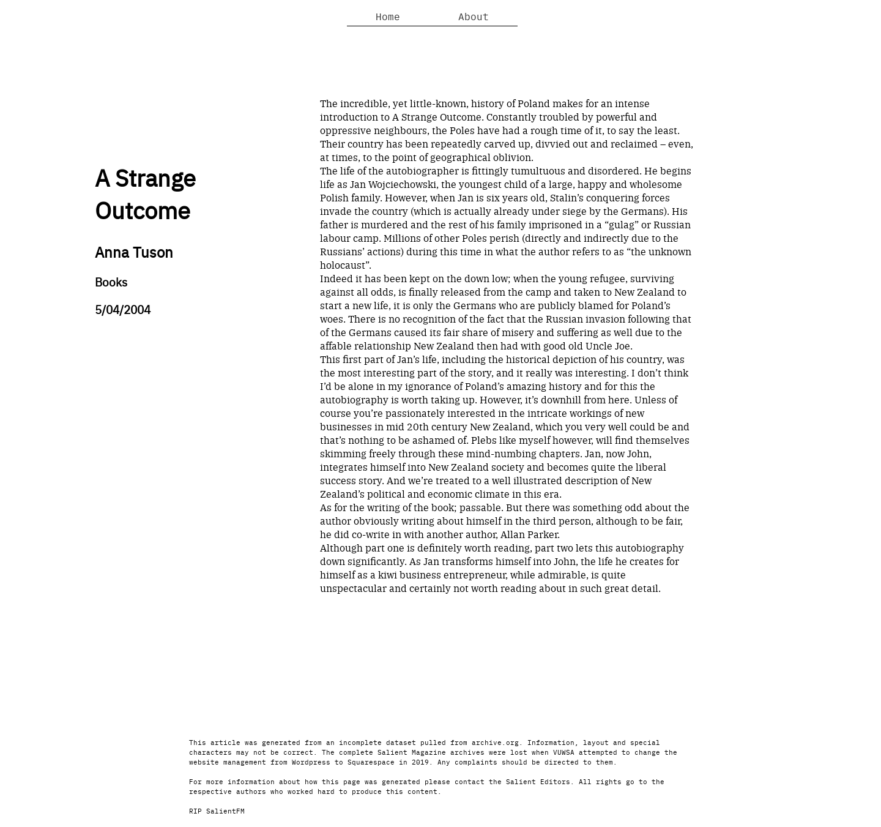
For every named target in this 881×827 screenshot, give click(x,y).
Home (388, 16)
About (473, 16)
